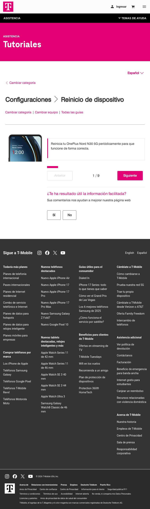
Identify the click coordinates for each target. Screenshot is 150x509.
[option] (96, 148)
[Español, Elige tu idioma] (135, 73)
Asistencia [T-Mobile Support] (11, 36)
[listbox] (96, 148)
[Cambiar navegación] (135, 17)
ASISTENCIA (12, 18)
